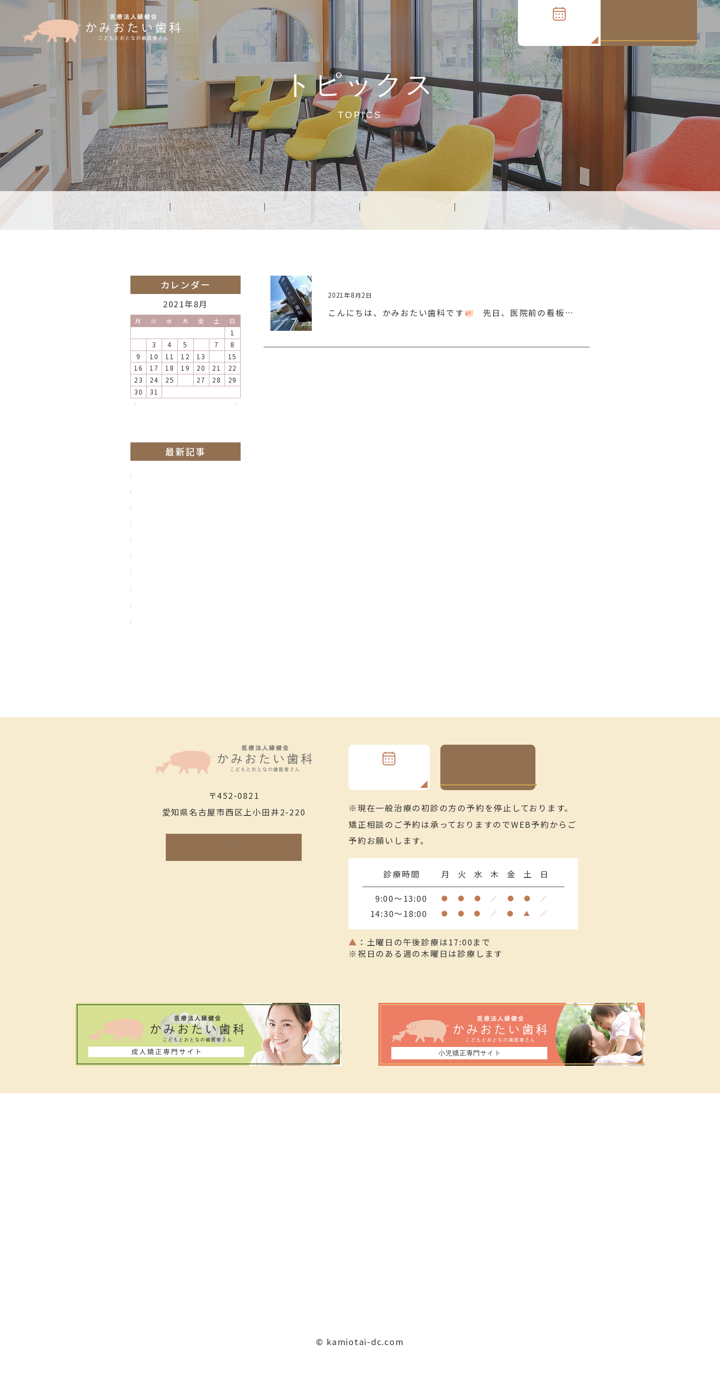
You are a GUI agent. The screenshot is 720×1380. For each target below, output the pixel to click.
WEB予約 (559, 29)
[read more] (355, 328)
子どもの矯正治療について (184, 545)
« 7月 (146, 411)
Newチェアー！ (162, 597)
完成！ (341, 283)
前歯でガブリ (157, 528)
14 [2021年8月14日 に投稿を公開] (216, 357)
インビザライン (162, 510)
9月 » (225, 411)
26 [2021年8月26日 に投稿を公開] (185, 382)
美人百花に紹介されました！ (189, 615)
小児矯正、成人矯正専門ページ (194, 493)
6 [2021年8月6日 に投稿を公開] (201, 346)
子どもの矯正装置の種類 (180, 580)
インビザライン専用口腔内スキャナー (207, 562)
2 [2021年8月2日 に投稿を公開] (138, 346)
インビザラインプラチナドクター (198, 475)
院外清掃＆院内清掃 (171, 632)
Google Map (249, 864)
